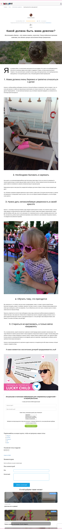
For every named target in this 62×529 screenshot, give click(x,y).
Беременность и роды (31, 416)
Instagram (9, 439)
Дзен (8, 442)
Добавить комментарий (21, 484)
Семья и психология (31, 418)
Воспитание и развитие (31, 417)
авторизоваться (48, 22)
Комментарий (7, 474)
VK (7, 441)
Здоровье (31, 415)
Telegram (8, 435)
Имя (5, 470)
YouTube (8, 437)
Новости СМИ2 (7, 455)
